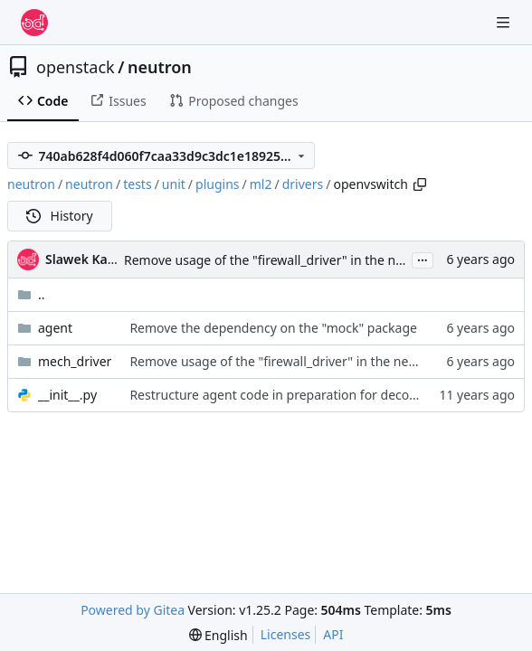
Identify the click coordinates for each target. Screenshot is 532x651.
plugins (217, 184)
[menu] (218, 635)
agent (55, 327)
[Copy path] (419, 184)
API (333, 634)
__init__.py (67, 394)
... (422, 258)
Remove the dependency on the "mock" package (273, 327)
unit (173, 184)
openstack (75, 67)
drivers (303, 184)
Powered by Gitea (133, 609)
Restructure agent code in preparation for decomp (279, 394)
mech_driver (74, 361)
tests (137, 184)
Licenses (286, 634)
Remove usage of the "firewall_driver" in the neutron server (300, 260)
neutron (160, 67)
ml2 (261, 184)
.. (31, 294)
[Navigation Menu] (505, 22)
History (59, 215)
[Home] (34, 22)
